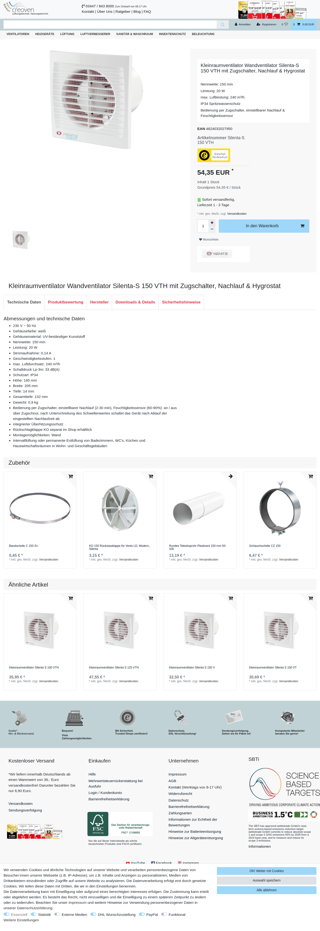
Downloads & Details (135, 302)
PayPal (152, 915)
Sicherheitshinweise (181, 302)
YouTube (135, 863)
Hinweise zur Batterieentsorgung (195, 831)
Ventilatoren (18, 34)
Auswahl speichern (267, 880)
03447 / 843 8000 (100, 6)
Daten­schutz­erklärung (34, 908)
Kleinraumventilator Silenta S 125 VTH (114, 667)
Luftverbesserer (95, 34)
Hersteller (99, 302)
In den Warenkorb (275, 226)
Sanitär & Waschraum (134, 34)
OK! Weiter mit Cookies (267, 871)
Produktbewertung (65, 302)
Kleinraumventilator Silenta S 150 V (192, 667)
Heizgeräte (44, 34)
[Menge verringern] (212, 229)
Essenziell (19, 915)
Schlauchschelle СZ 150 (265, 546)
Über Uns (105, 11)
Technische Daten (24, 302)
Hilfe (92, 774)
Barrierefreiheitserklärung (108, 799)
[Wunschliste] (284, 25)
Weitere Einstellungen (21, 920)
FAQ (147, 11)
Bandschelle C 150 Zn (23, 546)
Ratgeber (122, 11)
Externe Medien (74, 915)
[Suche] (223, 24)
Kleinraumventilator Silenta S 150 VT (273, 667)
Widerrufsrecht (180, 794)
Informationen (260, 846)
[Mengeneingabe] (203, 226)
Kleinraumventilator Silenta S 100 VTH (34, 667)
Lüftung (67, 34)
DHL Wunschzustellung (117, 915)
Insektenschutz (172, 34)
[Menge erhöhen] (212, 222)
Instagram (188, 863)
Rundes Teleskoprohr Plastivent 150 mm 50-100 (197, 547)
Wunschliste (208, 239)
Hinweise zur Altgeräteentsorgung (196, 838)
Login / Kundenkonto (105, 793)
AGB (172, 781)
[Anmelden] (242, 25)
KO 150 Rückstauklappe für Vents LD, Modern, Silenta (119, 547)
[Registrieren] (266, 25)
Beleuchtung (203, 34)
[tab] (24, 302)
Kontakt (88, 11)
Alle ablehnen (267, 890)
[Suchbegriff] (110, 24)
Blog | (138, 11)
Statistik (44, 915)
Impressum (178, 774)
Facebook (161, 863)
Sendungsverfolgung (25, 810)
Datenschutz (179, 800)
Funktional (177, 915)
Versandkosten (236, 213)
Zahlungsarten (180, 813)
